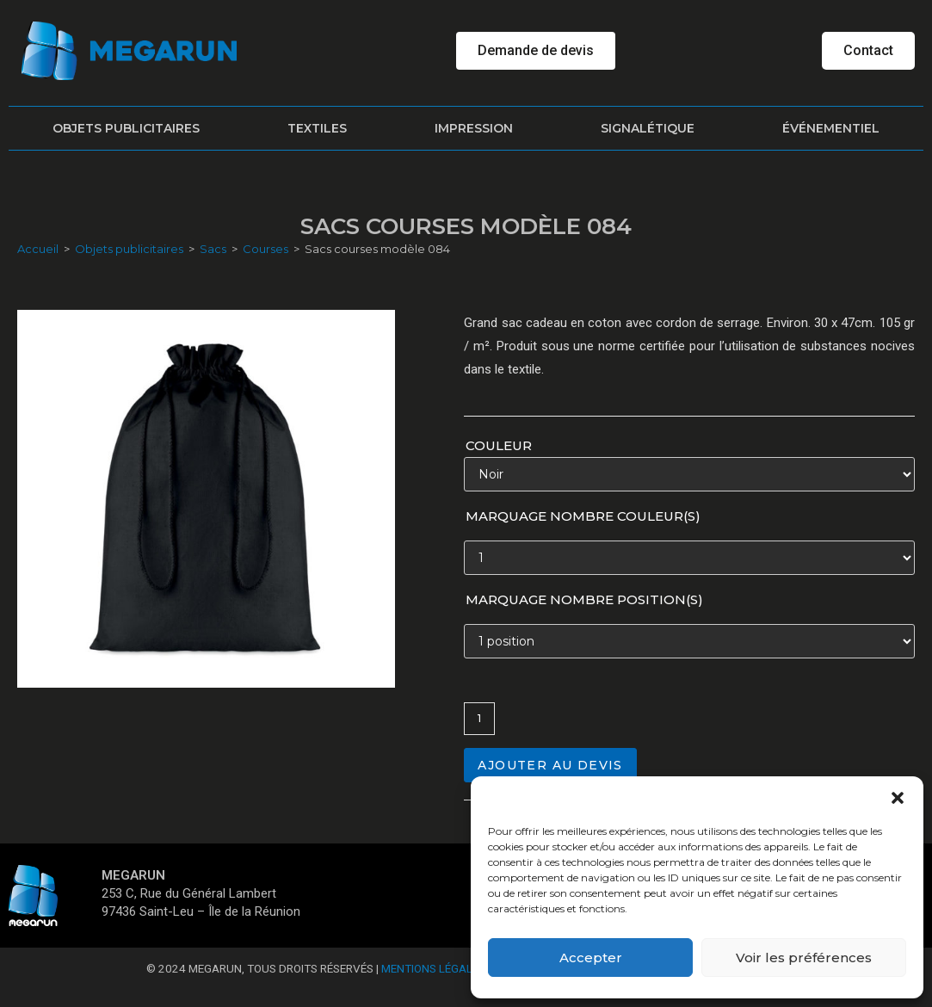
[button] (897, 797)
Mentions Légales (433, 968)
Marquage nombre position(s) (584, 599)
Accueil (38, 249)
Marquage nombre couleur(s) (583, 516)
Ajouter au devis (550, 765)
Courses (265, 249)
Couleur (499, 445)
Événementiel (831, 128)
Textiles (317, 128)
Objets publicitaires (126, 128)
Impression (474, 128)
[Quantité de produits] (479, 718)
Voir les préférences (804, 957)
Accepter (590, 957)
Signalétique (647, 128)
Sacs (213, 249)
